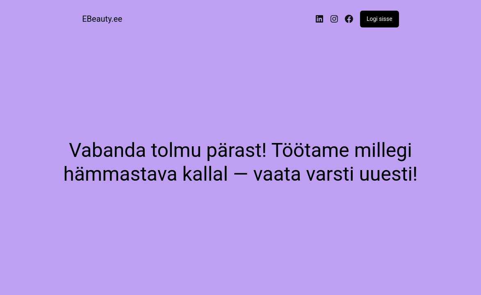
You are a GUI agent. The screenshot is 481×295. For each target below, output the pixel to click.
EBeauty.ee (102, 19)
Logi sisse (379, 19)
